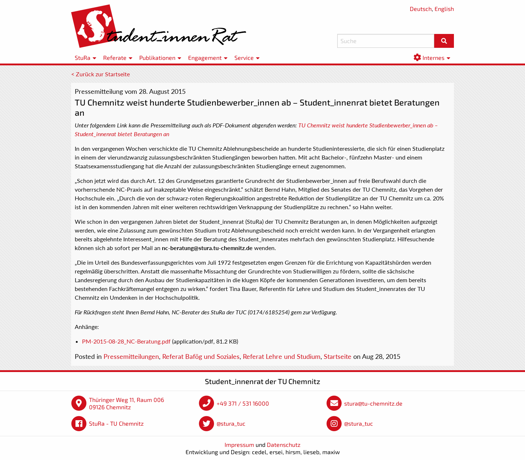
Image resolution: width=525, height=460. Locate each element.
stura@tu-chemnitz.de (373, 403)
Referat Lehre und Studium (281, 356)
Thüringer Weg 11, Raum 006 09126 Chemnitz (126, 403)
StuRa (82, 57)
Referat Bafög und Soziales (201, 356)
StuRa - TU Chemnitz (116, 423)
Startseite (337, 356)
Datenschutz (283, 444)
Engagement (205, 57)
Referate (115, 57)
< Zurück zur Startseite (100, 73)
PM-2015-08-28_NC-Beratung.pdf (126, 341)
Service (244, 57)
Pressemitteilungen (131, 356)
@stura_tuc (231, 423)
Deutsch (421, 8)
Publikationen (157, 57)
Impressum (239, 444)
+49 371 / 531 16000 (243, 403)
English (444, 8)
